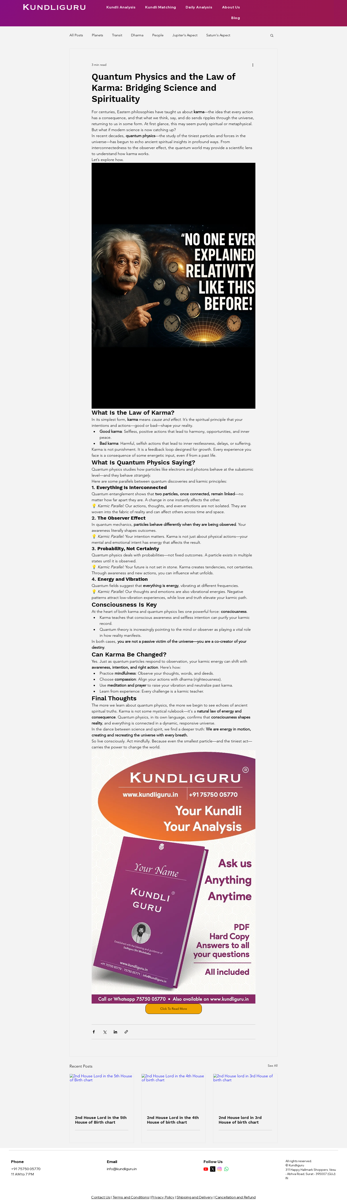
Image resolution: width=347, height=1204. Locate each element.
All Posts (76, 35)
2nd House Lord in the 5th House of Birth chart (101, 1119)
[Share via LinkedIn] (115, 1032)
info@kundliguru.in (122, 1169)
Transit (117, 35)
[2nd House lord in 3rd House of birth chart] (245, 1092)
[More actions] (252, 64)
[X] (212, 1169)
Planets (97, 35)
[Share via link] (126, 1032)
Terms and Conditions (130, 1197)
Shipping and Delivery (195, 1197)
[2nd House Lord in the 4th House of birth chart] (174, 1092)
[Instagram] (219, 1169)
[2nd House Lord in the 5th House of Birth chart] (102, 1092)
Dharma (137, 35)
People (158, 35)
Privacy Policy (162, 1197)
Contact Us (100, 1197)
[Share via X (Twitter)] (104, 1032)
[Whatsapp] (226, 1169)
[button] (272, 35)
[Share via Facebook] (94, 1032)
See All (273, 1066)
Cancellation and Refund (235, 1197)
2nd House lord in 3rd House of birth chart (240, 1119)
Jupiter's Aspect (184, 35)
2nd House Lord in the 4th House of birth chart (173, 1119)
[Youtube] (205, 1169)
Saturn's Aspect (218, 35)
